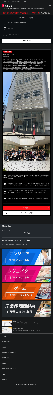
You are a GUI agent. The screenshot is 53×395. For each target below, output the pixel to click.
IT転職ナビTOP (5, 8)
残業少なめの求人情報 (39, 8)
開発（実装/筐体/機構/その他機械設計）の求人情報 (21, 8)
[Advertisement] (32, 383)
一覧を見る (26, 233)
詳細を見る (26, 208)
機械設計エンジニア (8, 54)
